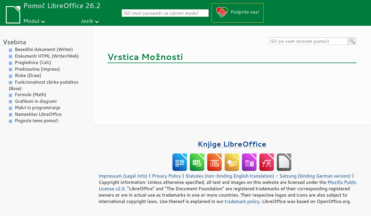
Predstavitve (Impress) (37, 69)
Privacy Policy (166, 176)
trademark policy (242, 201)
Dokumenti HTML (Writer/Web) (47, 56)
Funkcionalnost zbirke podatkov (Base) (44, 85)
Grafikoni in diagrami (36, 101)
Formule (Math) (30, 94)
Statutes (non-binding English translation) (229, 176)
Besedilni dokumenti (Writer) (44, 49)
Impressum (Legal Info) (123, 176)
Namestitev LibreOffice (38, 114)
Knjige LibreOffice (231, 144)
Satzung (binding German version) (315, 176)
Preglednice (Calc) (33, 62)
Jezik (87, 21)
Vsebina (14, 41)
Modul (31, 21)
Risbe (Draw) (28, 75)
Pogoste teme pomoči (36, 121)
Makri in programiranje (37, 108)
